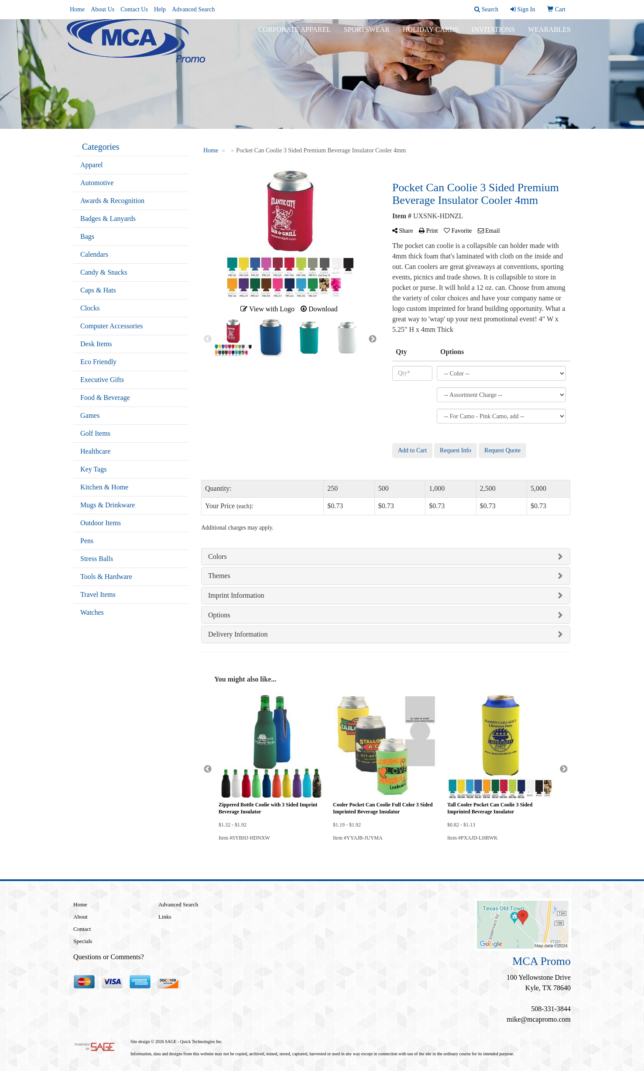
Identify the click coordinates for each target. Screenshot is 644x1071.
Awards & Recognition (112, 200)
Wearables (549, 34)
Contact (82, 929)
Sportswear (367, 34)
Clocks (89, 308)
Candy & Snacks (103, 272)
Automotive (96, 182)
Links (164, 916)
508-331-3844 (551, 1008)
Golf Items (95, 433)
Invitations (493, 34)
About (80, 916)
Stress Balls (96, 558)
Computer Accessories (111, 326)
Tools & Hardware (106, 576)
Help (160, 9)
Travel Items (98, 594)
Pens (86, 540)
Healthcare (95, 451)
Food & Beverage (105, 397)
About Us (102, 9)
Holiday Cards (431, 34)
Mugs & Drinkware (107, 505)
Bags (87, 236)
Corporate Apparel (294, 34)
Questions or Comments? (108, 957)
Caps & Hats (98, 290)
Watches (92, 612)
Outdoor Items (100, 523)
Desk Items (96, 344)
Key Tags (93, 469)
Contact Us (134, 9)
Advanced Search (193, 9)
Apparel (91, 165)
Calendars (94, 254)
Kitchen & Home (104, 487)
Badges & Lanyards (108, 218)
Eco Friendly (98, 361)
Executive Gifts (102, 379)
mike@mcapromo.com (539, 1019)
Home (77, 9)
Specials (82, 941)
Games (89, 415)
